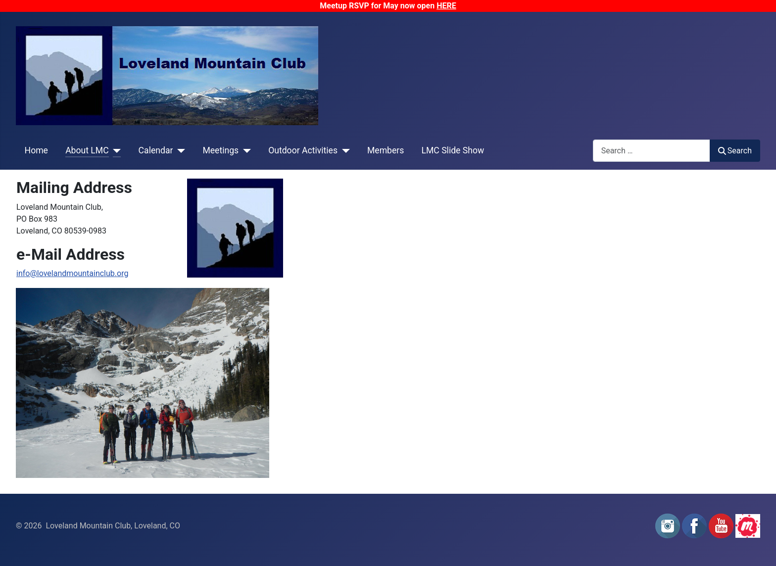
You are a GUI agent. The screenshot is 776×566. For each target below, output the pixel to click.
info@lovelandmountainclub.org (72, 273)
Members (385, 150)
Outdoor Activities (303, 150)
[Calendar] (179, 150)
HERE (446, 5)
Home (36, 150)
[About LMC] (115, 150)
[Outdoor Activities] (344, 150)
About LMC (87, 150)
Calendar (156, 150)
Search (735, 150)
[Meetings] (245, 150)
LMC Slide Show (453, 150)
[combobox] (651, 151)
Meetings (220, 150)
